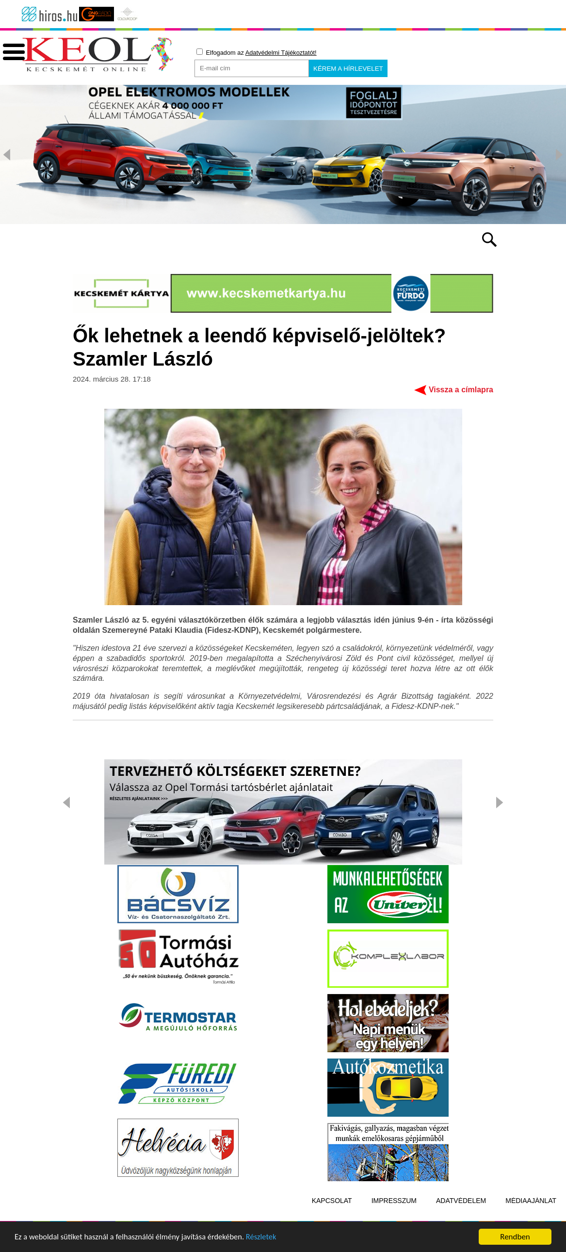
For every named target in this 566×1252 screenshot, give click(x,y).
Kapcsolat (332, 1215)
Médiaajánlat (530, 1215)
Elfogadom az (256, 52)
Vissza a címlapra (461, 404)
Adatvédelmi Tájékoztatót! (281, 52)
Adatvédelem (461, 1215)
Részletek (269, 1242)
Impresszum (394, 1215)
